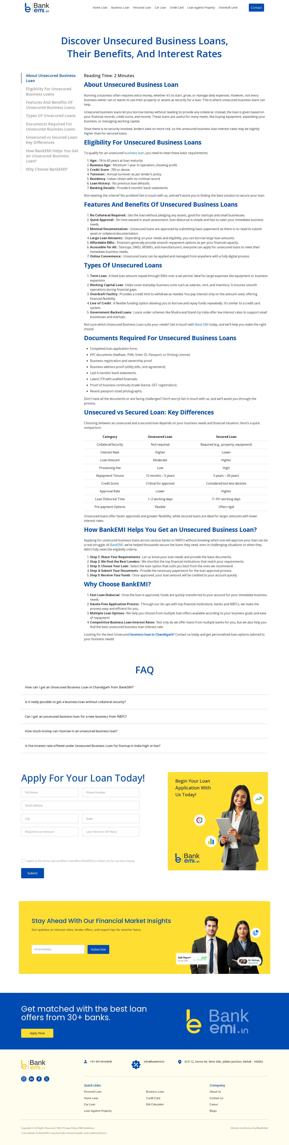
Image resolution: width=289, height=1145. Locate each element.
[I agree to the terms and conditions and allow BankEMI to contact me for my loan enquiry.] (80, 861)
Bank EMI (201, 324)
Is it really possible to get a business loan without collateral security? (75, 702)
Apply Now (37, 1033)
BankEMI (116, 545)
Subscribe (98, 949)
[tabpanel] (144, 716)
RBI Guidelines (86, 1128)
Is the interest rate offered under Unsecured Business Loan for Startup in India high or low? (92, 746)
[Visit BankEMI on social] (23, 1079)
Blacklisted (262, 1128)
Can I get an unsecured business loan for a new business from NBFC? (76, 716)
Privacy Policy (70, 1128)
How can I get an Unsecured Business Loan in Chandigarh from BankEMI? (79, 687)
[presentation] (50, 847)
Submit (32, 873)
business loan (134, 153)
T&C (59, 1128)
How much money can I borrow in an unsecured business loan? (71, 731)
